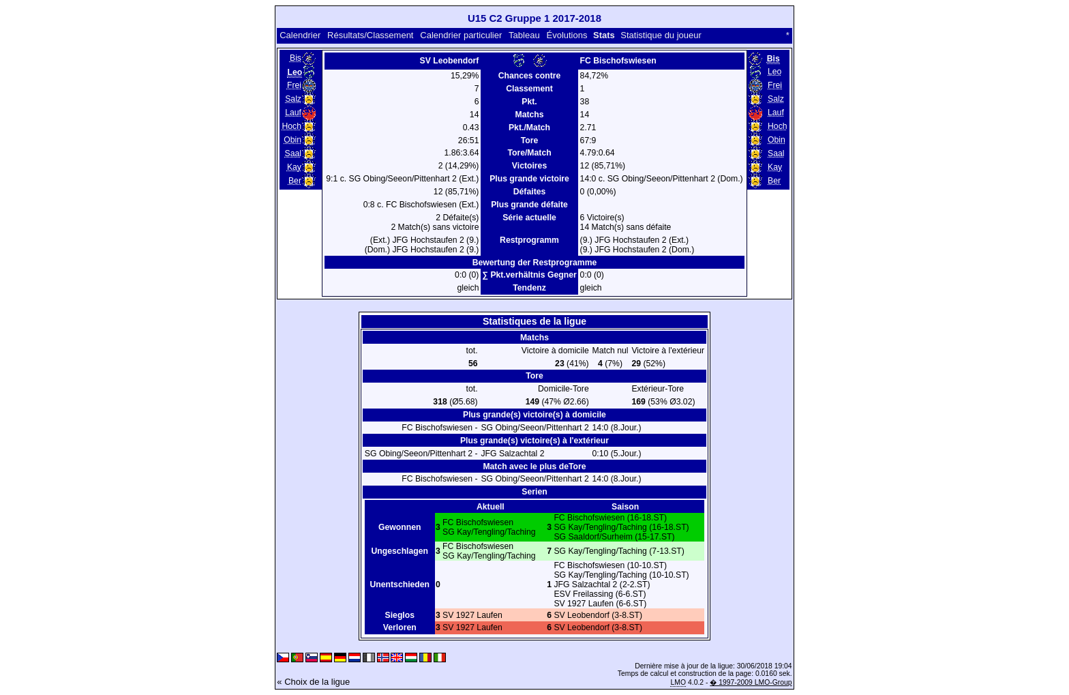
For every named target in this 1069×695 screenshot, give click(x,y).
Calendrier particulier (461, 35)
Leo (774, 71)
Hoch (291, 126)
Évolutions (566, 35)
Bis (295, 58)
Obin (292, 140)
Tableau (524, 35)
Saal (293, 153)
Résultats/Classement (370, 35)
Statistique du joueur (661, 35)
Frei (294, 85)
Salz (293, 99)
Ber (294, 181)
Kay (294, 167)
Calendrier (300, 35)
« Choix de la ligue (313, 682)
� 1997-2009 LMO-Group (751, 682)
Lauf (293, 112)
